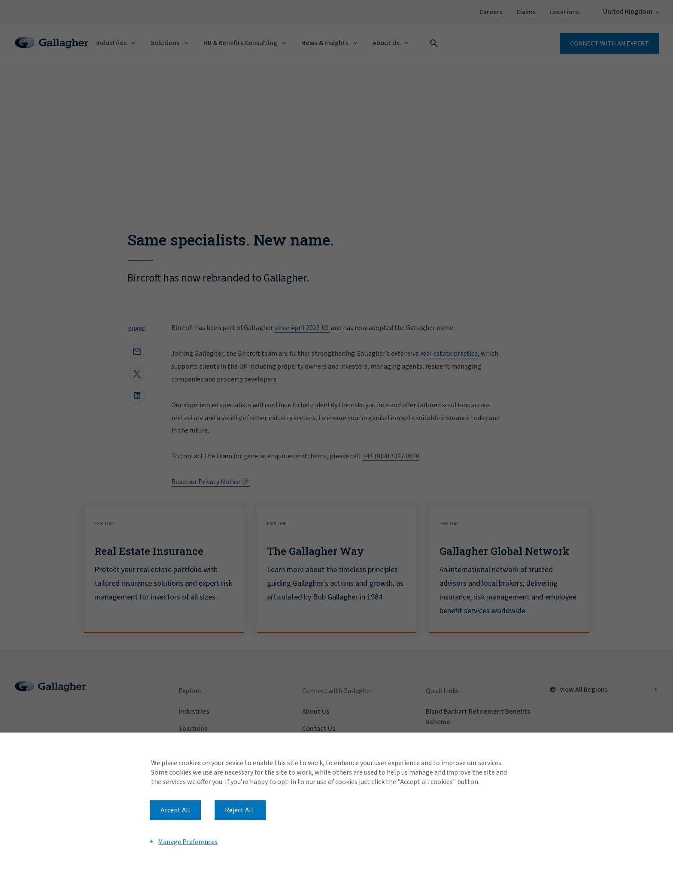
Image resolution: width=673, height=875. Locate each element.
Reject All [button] (239, 810)
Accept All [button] (175, 810)
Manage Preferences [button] (188, 841)
